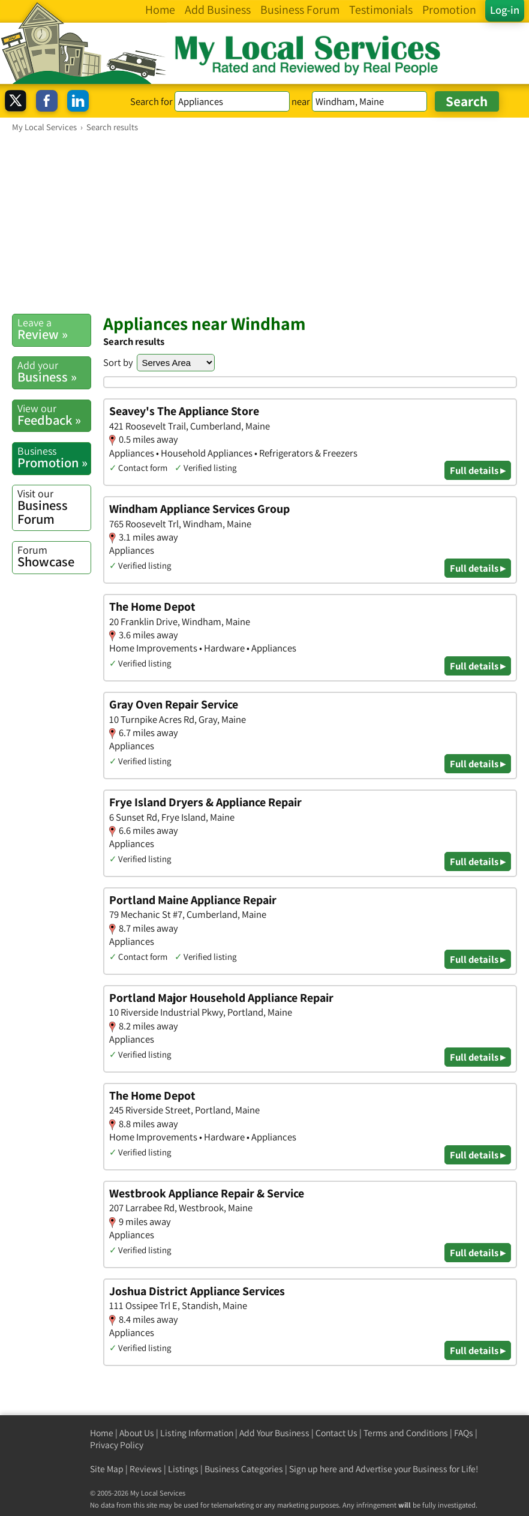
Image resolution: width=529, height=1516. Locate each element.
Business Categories (244, 1469)
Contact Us (336, 1433)
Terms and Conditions (405, 1433)
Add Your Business (274, 1433)
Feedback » (54, 414)
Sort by (118, 362)
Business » (54, 371)
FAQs (463, 1433)
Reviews (146, 1469)
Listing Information (196, 1433)
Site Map (107, 1469)
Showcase (54, 556)
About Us (136, 1433)
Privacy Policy (116, 1445)
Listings (183, 1469)
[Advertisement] (264, 223)
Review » (54, 329)
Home (101, 1433)
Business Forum (54, 507)
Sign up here (313, 1469)
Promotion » (54, 457)
